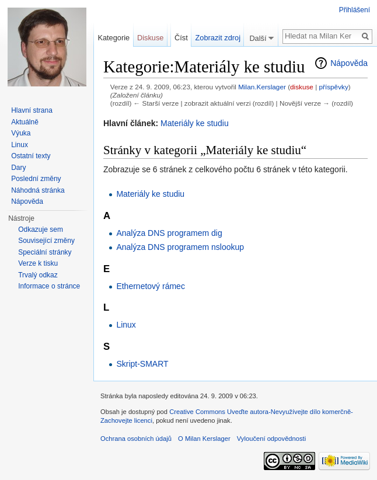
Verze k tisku (38, 263)
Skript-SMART (142, 363)
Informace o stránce (49, 286)
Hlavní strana (32, 110)
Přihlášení (354, 10)
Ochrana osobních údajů (136, 438)
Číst (181, 37)
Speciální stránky (44, 252)
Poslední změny (36, 179)
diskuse (301, 87)
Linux (125, 324)
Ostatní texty (30, 156)
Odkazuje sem (40, 229)
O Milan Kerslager (204, 438)
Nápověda (349, 63)
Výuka (20, 133)
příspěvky (333, 87)
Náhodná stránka (37, 190)
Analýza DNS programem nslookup (180, 247)
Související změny (46, 240)
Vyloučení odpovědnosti (271, 438)
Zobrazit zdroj (218, 37)
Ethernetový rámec (150, 286)
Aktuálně (25, 122)
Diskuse (150, 37)
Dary (18, 168)
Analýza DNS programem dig (169, 233)
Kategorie (113, 37)
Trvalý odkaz (38, 275)
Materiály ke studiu (194, 123)
